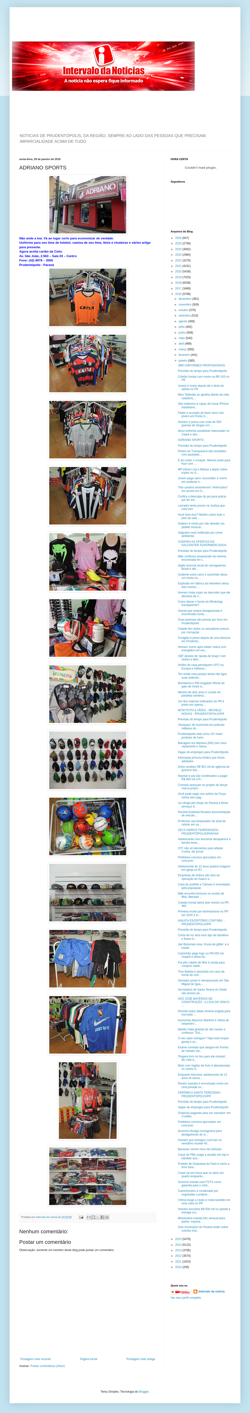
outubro (184, 310)
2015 (178, 1239)
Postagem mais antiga (140, 1359)
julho (182, 327)
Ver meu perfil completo (186, 1297)
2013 (178, 1250)
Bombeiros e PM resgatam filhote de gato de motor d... (201, 684)
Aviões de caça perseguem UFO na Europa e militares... (201, 666)
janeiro (183, 360)
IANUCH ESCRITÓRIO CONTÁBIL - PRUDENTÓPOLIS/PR (201, 922)
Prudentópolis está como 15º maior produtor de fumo (200, 735)
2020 (178, 271)
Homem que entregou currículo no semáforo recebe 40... (200, 1141)
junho (183, 332)
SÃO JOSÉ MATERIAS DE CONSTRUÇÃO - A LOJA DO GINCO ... (203, 1002)
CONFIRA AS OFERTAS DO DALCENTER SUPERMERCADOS (202, 543)
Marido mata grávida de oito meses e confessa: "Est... (201, 1031)
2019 (178, 277)
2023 (178, 254)
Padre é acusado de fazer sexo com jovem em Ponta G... (201, 414)
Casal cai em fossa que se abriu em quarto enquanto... (201, 1174)
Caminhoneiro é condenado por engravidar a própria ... (198, 1192)
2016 (178, 294)
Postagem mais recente (35, 1359)
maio (182, 338)
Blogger (144, 1391)
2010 (178, 1267)
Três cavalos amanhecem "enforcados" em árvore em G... (203, 489)
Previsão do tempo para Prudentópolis (202, 371)
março (183, 349)
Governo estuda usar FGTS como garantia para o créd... (199, 1183)
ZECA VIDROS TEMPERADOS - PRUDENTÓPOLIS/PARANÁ (199, 831)
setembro (185, 315)
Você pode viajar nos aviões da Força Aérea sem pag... (202, 795)
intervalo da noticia (47, 1217)
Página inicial (88, 1359)
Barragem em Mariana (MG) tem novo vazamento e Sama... (202, 744)
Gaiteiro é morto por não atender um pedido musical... (201, 525)
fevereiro (185, 355)
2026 (178, 238)
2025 (178, 243)
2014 (178, 1244)
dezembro (185, 298)
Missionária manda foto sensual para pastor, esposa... (201, 1220)
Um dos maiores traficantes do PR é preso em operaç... (201, 703)
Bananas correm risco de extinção (199, 1149)
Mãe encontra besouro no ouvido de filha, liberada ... (201, 895)
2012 (178, 1255)
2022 (178, 260)
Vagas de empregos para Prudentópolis (203, 752)
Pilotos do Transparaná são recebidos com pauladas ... (202, 453)
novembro (185, 304)
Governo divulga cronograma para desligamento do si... (200, 1132)
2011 (178, 1261)
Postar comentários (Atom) (48, 1366)
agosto (183, 321)
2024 (178, 249)
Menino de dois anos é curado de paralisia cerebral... (199, 694)
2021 (178, 266)
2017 (178, 288)
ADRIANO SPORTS (191, 440)
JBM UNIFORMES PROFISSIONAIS (201, 365)
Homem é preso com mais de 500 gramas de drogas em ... (199, 423)
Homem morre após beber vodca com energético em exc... (202, 648)
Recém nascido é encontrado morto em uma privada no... (203, 1085)
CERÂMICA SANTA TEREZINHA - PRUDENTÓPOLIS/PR (200, 1094)
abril (182, 343)
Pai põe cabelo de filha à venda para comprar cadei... (201, 964)
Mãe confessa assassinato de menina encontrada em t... (202, 558)
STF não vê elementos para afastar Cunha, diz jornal (200, 850)
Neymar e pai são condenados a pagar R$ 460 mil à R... (203, 777)
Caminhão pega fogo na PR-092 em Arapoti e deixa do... (201, 955)
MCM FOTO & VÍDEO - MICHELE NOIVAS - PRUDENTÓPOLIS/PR (201, 712)
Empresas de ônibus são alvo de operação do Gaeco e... (199, 877)
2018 (178, 282)
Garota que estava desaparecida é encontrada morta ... (200, 612)
